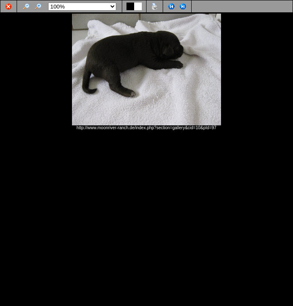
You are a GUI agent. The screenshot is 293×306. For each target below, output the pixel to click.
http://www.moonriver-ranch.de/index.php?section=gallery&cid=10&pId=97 (146, 127)
